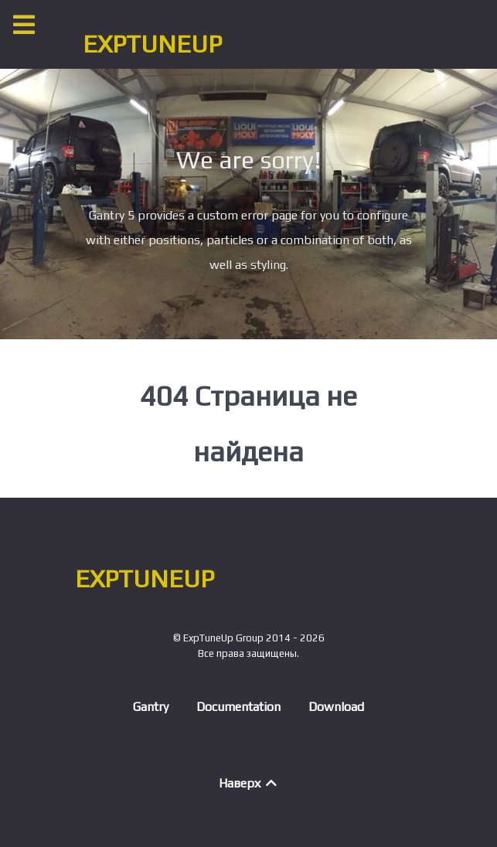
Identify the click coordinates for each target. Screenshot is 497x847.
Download (336, 706)
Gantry (151, 706)
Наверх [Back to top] (249, 783)
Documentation (238, 706)
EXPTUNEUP (152, 43)
